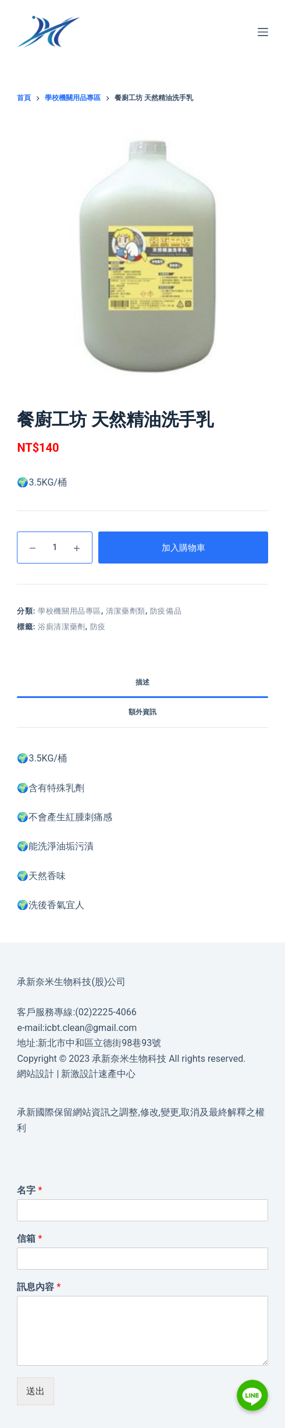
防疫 (98, 626)
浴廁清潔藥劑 (62, 626)
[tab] (142, 683)
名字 (29, 1190)
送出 (35, 1391)
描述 (142, 682)
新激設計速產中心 (98, 1073)
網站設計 (35, 1073)
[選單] (263, 32)
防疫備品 (166, 611)
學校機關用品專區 (69, 611)
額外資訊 (142, 712)
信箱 (29, 1238)
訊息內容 (38, 1286)
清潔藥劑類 (125, 611)
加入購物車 (183, 548)
